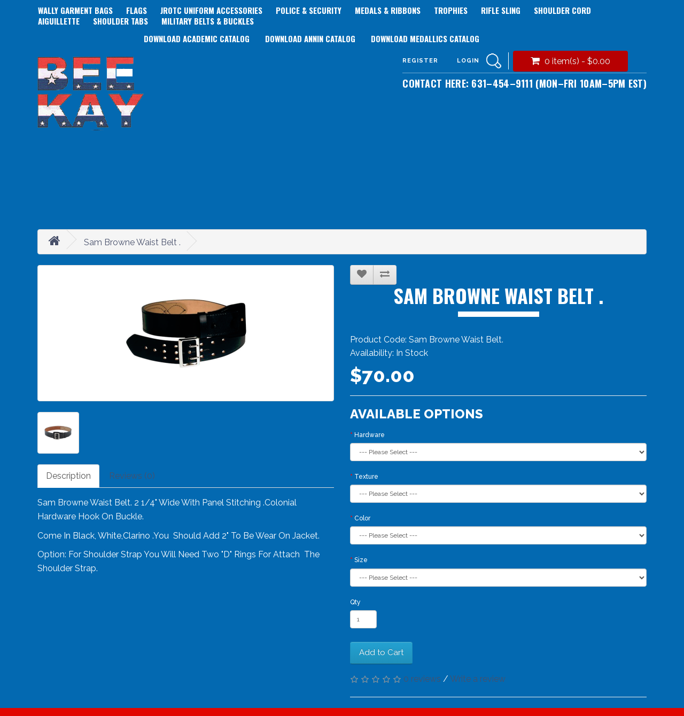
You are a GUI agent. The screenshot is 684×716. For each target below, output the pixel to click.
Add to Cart (381, 652)
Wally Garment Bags (75, 10)
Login (468, 60)
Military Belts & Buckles (207, 20)
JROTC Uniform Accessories (211, 10)
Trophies (451, 10)
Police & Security (308, 10)
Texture (366, 476)
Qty (355, 602)
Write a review (478, 679)
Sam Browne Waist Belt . (132, 242)
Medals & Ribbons (388, 10)
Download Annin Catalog (310, 38)
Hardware (369, 435)
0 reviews (422, 679)
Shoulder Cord (562, 10)
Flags (136, 10)
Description (68, 476)
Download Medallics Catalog (425, 38)
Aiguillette (59, 20)
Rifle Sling (500, 10)
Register (420, 60)
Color (362, 518)
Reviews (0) (132, 476)
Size (361, 560)
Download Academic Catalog (197, 38)
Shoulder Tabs (120, 20)
